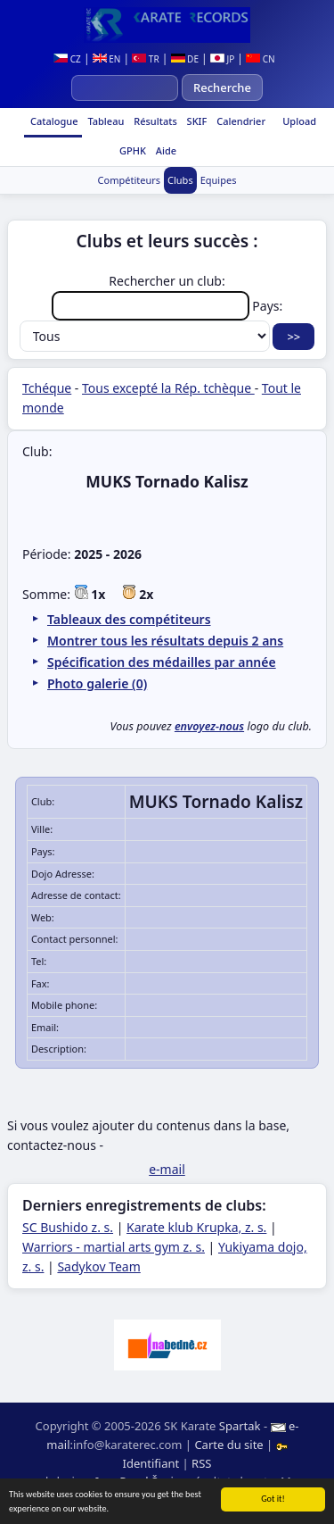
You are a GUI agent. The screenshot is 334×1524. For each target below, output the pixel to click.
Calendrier (239, 121)
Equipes (218, 180)
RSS (201, 1463)
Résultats (153, 121)
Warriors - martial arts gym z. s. (113, 1246)
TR (145, 59)
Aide (164, 150)
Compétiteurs (129, 180)
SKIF (196, 121)
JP (222, 59)
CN (260, 59)
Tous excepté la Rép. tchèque (168, 387)
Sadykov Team (98, 1266)
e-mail (167, 1169)
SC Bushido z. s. (67, 1227)
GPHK (131, 150)
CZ (67, 59)
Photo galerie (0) (97, 683)
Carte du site (228, 1445)
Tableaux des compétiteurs (129, 619)
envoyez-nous (209, 726)
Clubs (180, 180)
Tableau (105, 121)
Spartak (240, 1426)
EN (107, 59)
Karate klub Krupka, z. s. (196, 1227)
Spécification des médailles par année (161, 662)
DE (185, 59)
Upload (299, 121)
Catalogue (52, 121)
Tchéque (46, 387)
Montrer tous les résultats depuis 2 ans (165, 640)
